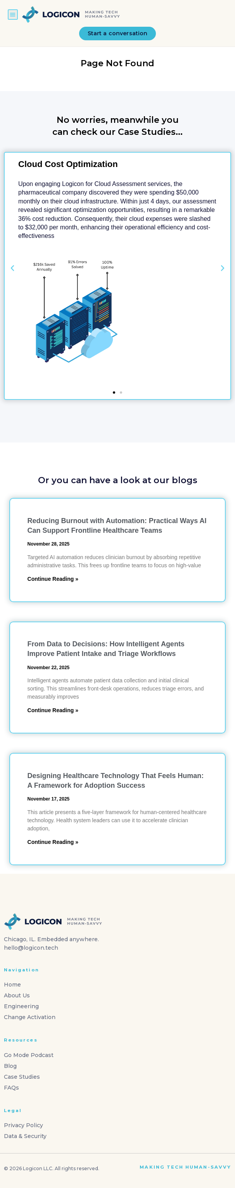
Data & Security (25, 1136)
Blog (10, 1065)
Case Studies (22, 1076)
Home (12, 984)
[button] (13, 14)
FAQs (11, 1087)
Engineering (21, 1006)
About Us (17, 995)
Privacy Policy (23, 1125)
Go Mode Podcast (29, 1055)
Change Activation (29, 1017)
